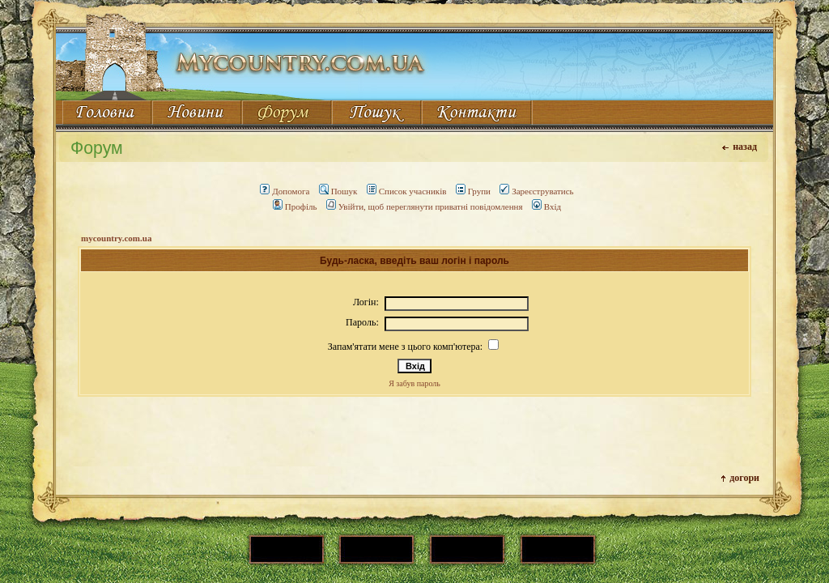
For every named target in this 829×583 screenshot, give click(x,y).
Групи (473, 191)
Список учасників (407, 191)
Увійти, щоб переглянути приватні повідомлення (424, 206)
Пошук (338, 191)
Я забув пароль (414, 383)
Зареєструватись (536, 191)
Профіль (295, 206)
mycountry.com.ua (116, 238)
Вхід (546, 206)
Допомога (284, 191)
